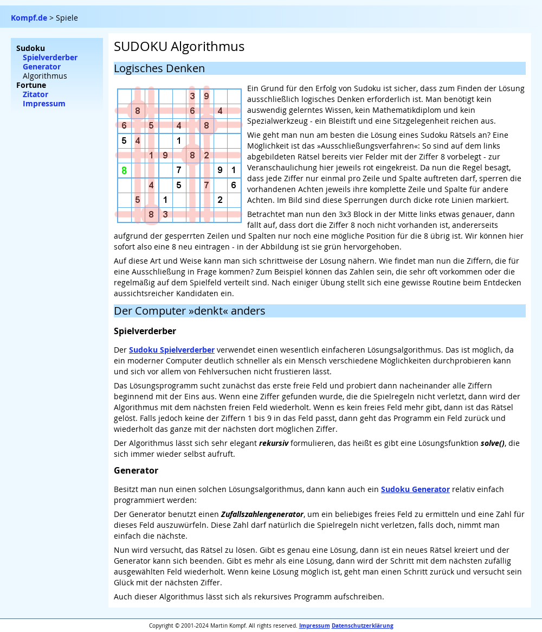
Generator (42, 66)
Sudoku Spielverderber (172, 349)
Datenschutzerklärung (362, 625)
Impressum (314, 625)
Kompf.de (29, 17)
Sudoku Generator (415, 489)
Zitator (35, 94)
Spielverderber (50, 57)
